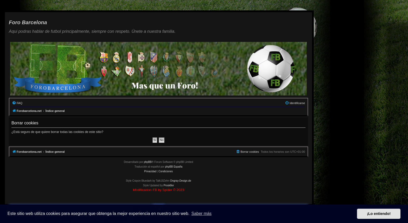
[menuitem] (17, 103)
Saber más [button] (202, 213)
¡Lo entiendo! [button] (379, 214)
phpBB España (173, 166)
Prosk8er (168, 185)
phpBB (148, 162)
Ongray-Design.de (180, 180)
